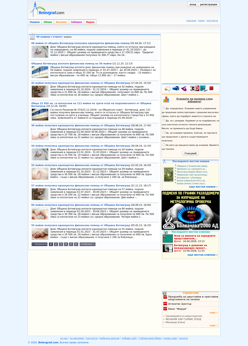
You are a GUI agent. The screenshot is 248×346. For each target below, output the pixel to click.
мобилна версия (110, 338)
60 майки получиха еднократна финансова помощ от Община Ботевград (80, 205)
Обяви (48, 22)
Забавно (76, 22)
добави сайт (129, 338)
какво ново (170, 338)
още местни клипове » (203, 254)
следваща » (87, 244)
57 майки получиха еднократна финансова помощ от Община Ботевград (80, 185)
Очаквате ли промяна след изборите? (194, 100)
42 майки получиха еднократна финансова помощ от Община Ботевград (80, 83)
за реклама (77, 338)
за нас (64, 338)
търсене (191, 20)
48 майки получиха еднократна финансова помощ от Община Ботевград (80, 125)
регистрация (208, 4)
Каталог (61, 22)
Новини (35, 22)
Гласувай (190, 153)
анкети (183, 338)
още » (214, 312)
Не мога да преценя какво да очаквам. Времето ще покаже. (190, 146)
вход (193, 4)
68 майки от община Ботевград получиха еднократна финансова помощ (80, 43)
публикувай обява (150, 338)
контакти (212, 20)
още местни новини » (203, 186)
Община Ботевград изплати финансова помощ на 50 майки (71, 63)
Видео (90, 22)
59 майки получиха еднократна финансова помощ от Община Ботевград (80, 165)
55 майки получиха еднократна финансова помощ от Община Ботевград (80, 225)
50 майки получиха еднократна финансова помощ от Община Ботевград (80, 145)
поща (201, 20)
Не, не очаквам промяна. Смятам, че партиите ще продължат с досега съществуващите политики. (189, 136)
